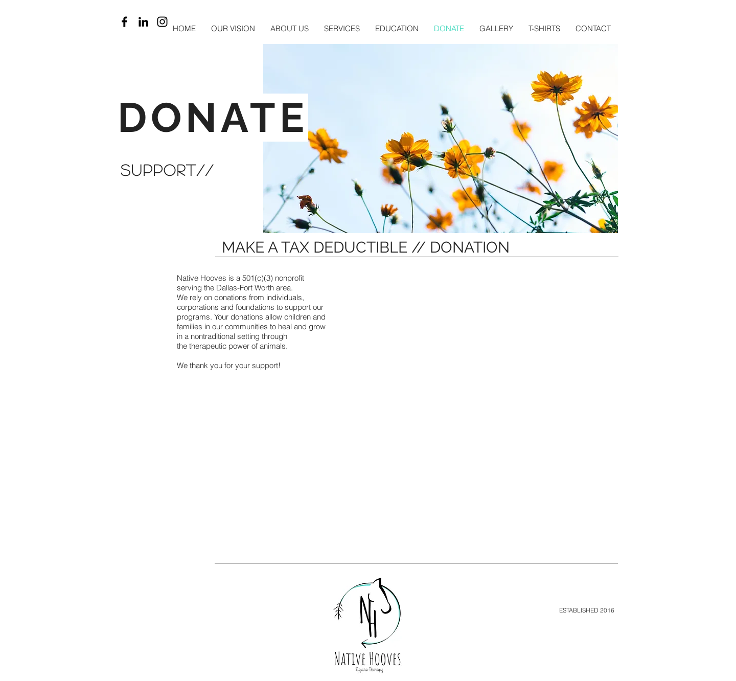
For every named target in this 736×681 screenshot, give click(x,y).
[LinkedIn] (143, 22)
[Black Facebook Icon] (124, 22)
